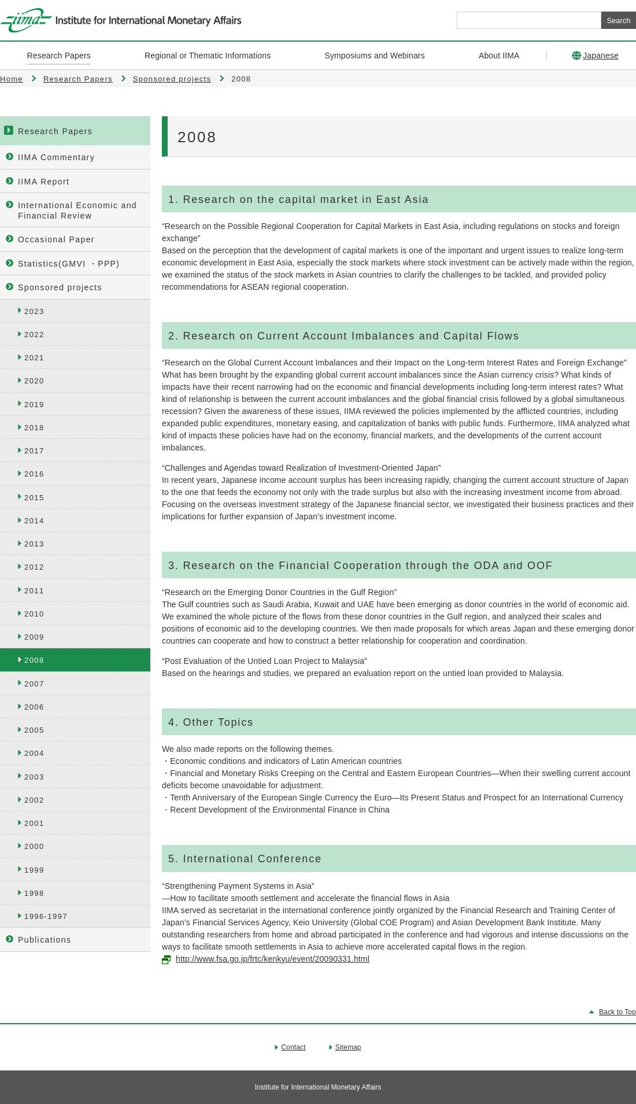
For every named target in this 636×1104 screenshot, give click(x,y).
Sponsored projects (172, 79)
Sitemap (348, 1047)
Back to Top (617, 1012)
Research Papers (78, 79)
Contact (293, 1047)
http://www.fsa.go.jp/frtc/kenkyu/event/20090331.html (272, 958)
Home (11, 79)
